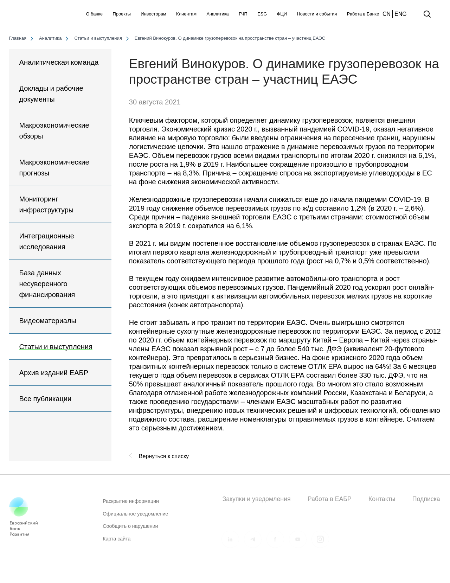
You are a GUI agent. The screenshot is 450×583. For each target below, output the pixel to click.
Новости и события (317, 14)
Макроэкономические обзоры (54, 130)
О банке (94, 14)
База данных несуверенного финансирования (47, 284)
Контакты (382, 498)
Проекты (122, 14)
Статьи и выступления (55, 347)
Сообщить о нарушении (130, 529)
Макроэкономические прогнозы (54, 167)
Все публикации (45, 399)
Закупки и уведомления (256, 498)
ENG (400, 14)
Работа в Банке (363, 14)
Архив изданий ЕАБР (53, 373)
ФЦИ (282, 14)
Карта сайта (116, 542)
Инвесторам (153, 14)
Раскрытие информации (131, 504)
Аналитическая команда (59, 62)
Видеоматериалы (47, 321)
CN (386, 14)
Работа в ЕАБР (330, 498)
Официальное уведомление (135, 517)
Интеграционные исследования (46, 241)
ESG (262, 14)
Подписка (426, 498)
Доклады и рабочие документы (51, 93)
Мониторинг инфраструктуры (46, 204)
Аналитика (217, 14)
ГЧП (243, 14)
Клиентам (186, 14)
